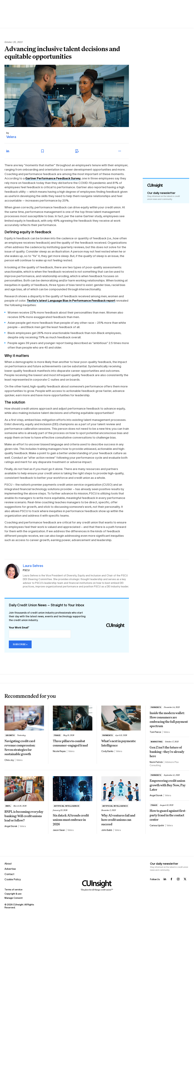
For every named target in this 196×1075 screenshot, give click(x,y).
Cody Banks (107, 751)
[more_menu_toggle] (123, 151)
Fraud (57, 735)
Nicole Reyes (59, 751)
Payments (107, 735)
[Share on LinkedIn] (11, 151)
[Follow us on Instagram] (178, 879)
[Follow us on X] (185, 879)
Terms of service (13, 889)
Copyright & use (13, 894)
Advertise (10, 869)
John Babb (106, 830)
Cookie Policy (12, 879)
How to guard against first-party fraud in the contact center (168, 815)
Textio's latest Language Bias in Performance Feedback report (71, 300)
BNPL (8, 806)
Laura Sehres (33, 566)
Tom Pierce (155, 732)
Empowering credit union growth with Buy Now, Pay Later (168, 785)
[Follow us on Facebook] (171, 879)
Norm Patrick (156, 762)
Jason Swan (59, 830)
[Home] (96, 885)
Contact (9, 874)
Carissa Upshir (157, 825)
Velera (11, 137)
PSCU (26, 570)
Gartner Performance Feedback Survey (53, 178)
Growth (10, 735)
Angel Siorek (10, 826)
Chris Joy (9, 760)
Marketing (156, 742)
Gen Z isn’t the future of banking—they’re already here (167, 751)
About (8, 863)
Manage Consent (13, 898)
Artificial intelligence (66, 806)
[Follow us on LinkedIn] (165, 879)
